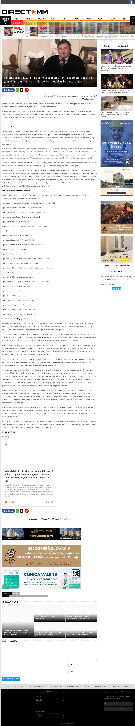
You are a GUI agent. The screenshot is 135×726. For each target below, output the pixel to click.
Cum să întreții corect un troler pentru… (71, 31)
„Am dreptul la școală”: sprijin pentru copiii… (19, 31)
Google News (64, 519)
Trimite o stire (115, 686)
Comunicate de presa (101, 686)
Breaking (17, 23)
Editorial (16, 593)
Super (38, 704)
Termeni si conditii (19, 686)
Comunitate (44, 28)
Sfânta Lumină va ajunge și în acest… (46, 30)
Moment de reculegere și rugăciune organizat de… (124, 32)
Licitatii (38, 708)
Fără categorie (123, 28)
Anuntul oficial (41, 712)
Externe (39, 715)
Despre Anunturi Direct (55, 686)
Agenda (39, 696)
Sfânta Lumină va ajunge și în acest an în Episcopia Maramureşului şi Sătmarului (116, 91)
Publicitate (87, 686)
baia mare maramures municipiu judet (23, 596)
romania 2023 (42, 596)
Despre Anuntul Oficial (73, 686)
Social (17, 28)
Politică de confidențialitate (36, 686)
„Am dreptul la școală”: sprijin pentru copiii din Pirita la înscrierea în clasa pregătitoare (116, 68)
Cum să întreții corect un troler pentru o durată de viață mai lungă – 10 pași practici (115, 114)
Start (7, 686)
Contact (126, 686)
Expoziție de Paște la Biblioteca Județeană (98, 30)
